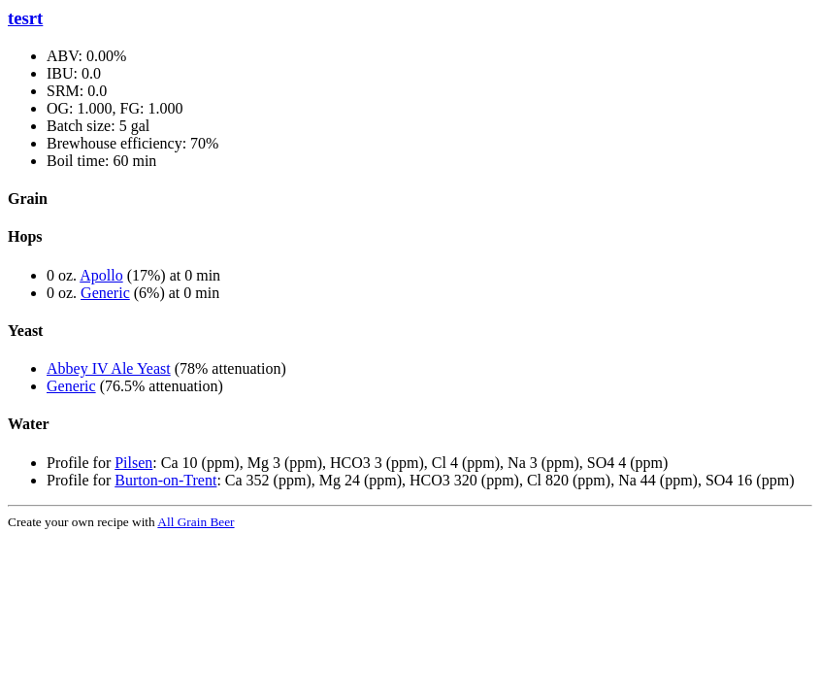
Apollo (101, 275)
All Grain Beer (195, 522)
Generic (105, 292)
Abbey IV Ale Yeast (109, 368)
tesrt (25, 18)
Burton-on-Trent (165, 480)
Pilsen (133, 462)
